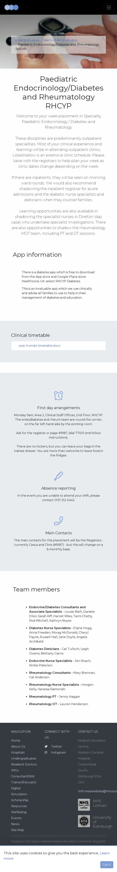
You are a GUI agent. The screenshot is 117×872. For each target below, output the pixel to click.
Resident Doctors (24, 764)
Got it (107, 864)
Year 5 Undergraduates (60, 40)
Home (15, 740)
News (15, 824)
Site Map (17, 830)
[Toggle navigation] (109, 7)
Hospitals (18, 752)
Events (16, 818)
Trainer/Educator (24, 782)
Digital (16, 788)
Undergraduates (26, 40)
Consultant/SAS (23, 776)
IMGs (15, 770)
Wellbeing (19, 812)
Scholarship (19, 800)
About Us (18, 746)
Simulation (19, 794)
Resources (19, 806)
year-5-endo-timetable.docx (39, 345)
